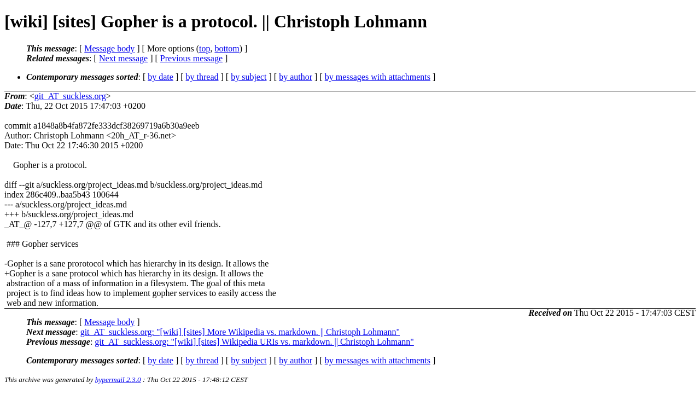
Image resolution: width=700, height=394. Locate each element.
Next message (123, 58)
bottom (226, 48)
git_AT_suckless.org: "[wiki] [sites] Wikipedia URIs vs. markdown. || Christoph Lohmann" (254, 341)
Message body (109, 48)
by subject (248, 77)
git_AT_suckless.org (70, 96)
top (204, 48)
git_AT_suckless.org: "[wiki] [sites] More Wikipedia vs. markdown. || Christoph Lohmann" (240, 332)
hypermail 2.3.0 (118, 379)
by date (160, 77)
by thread (202, 77)
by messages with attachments (377, 77)
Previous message (191, 58)
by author (295, 77)
